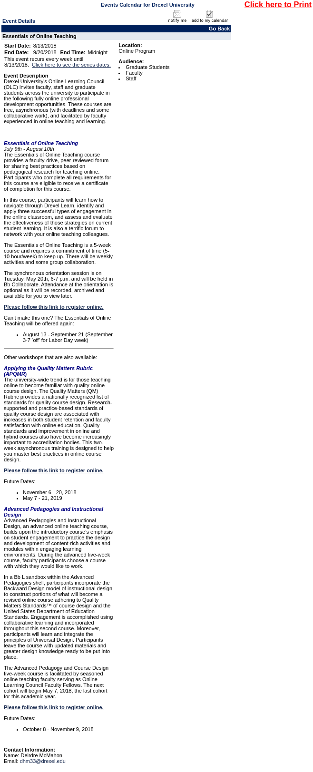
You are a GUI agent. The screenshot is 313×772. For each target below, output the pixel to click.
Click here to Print (278, 4)
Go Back (219, 28)
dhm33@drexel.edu (43, 761)
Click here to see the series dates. (71, 65)
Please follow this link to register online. (54, 307)
